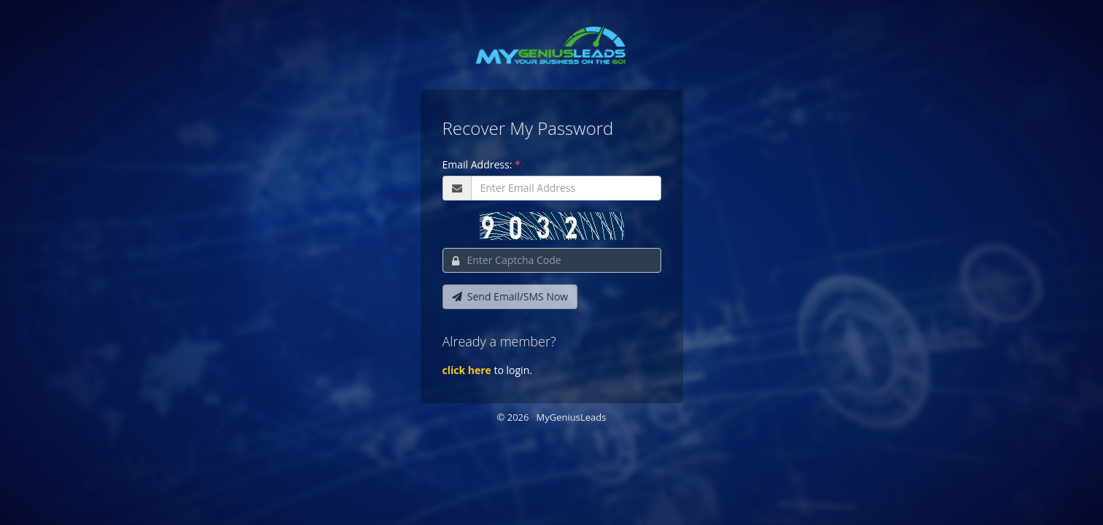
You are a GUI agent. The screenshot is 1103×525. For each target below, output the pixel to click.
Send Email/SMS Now (510, 296)
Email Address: (482, 164)
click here (467, 370)
